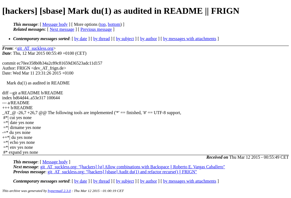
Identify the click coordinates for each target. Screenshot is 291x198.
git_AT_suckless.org (35, 48)
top (103, 24)
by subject (125, 38)
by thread (101, 38)
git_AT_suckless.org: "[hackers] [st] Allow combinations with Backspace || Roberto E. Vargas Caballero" (132, 166)
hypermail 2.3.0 (59, 191)
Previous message (96, 29)
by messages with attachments (189, 38)
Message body (55, 24)
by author (148, 38)
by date (80, 38)
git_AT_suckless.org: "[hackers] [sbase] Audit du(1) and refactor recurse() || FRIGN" (122, 171)
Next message (62, 29)
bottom (114, 24)
